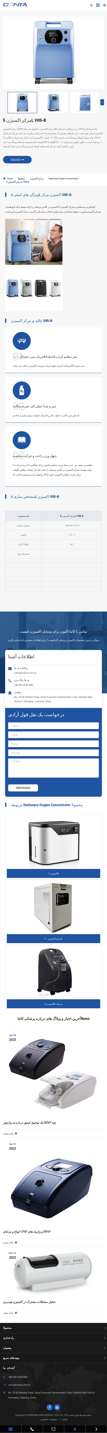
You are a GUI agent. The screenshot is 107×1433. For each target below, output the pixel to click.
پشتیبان (7, 1348)
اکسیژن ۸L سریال (53, 1003)
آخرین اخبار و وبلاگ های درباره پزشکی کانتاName (54, 1018)
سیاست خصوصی (48, 1419)
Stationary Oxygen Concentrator (63, 178)
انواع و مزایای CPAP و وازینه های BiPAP (26, 1231)
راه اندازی (8, 1337)
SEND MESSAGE (23, 787)
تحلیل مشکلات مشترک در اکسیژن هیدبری (29, 1302)
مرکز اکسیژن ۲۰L (53, 938)
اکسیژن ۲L (53, 873)
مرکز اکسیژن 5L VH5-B (17, 181)
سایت (64, 1419)
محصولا (21, 178)
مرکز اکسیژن (37, 178)
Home (10, 178)
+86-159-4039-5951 (23, 684)
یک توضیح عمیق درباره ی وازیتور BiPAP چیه (29, 1122)
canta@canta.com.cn (25, 672)
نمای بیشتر (10, 1133)
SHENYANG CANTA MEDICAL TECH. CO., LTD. (48, 1414)
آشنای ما (9, 1367)
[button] (102, 102)
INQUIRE (17, 159)
